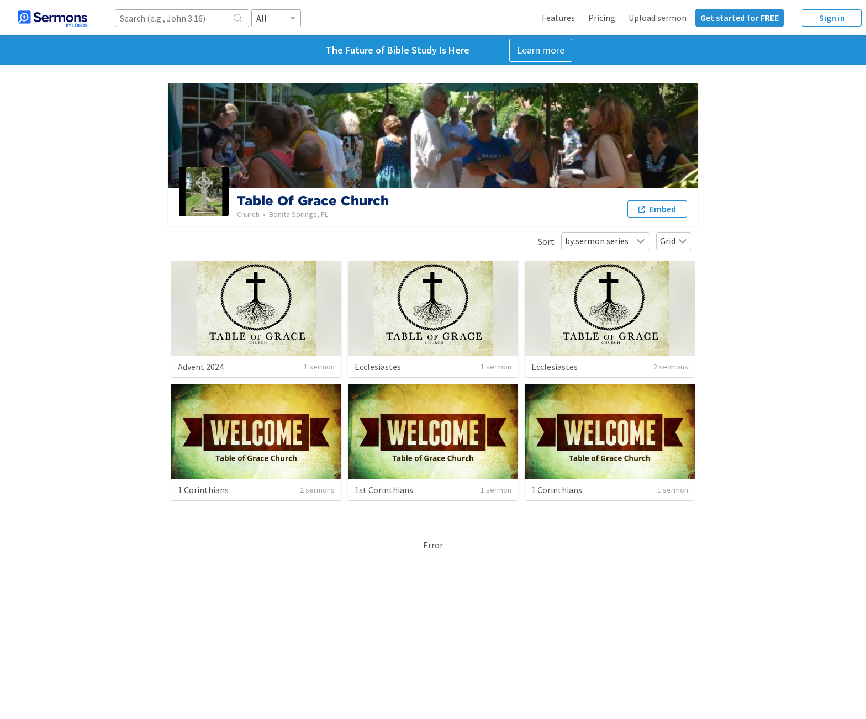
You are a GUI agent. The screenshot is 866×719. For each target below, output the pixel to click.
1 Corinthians (203, 489)
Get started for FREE (739, 17)
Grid (674, 240)
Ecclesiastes (378, 366)
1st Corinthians (384, 489)
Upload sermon (658, 17)
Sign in (832, 17)
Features (558, 17)
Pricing (601, 17)
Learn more (540, 50)
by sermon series (605, 240)
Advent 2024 (201, 366)
